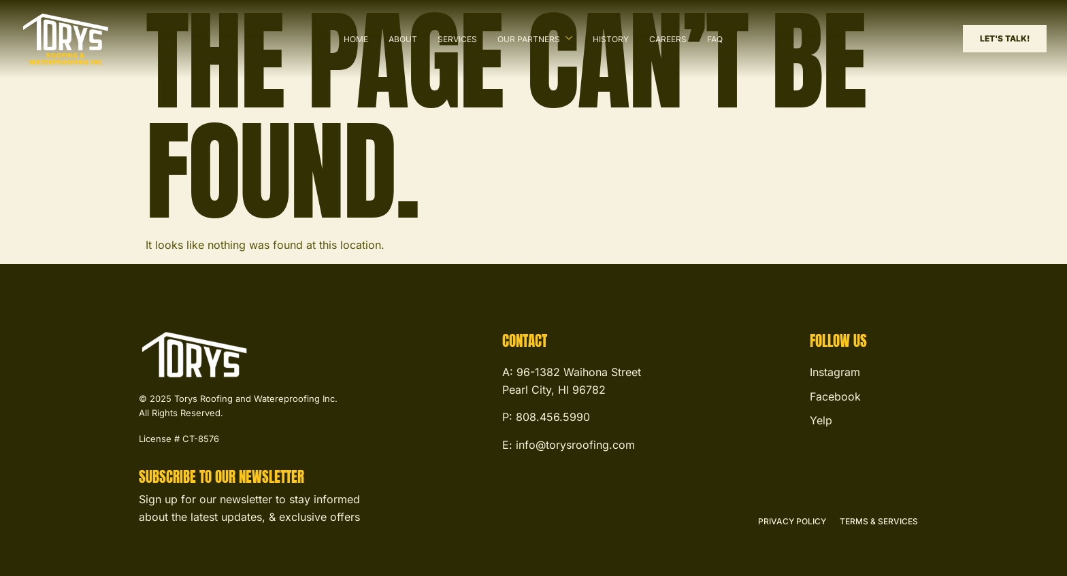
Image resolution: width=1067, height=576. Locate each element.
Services (457, 39)
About (403, 39)
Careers (668, 39)
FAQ (715, 39)
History (611, 39)
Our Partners (534, 38)
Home (356, 39)
